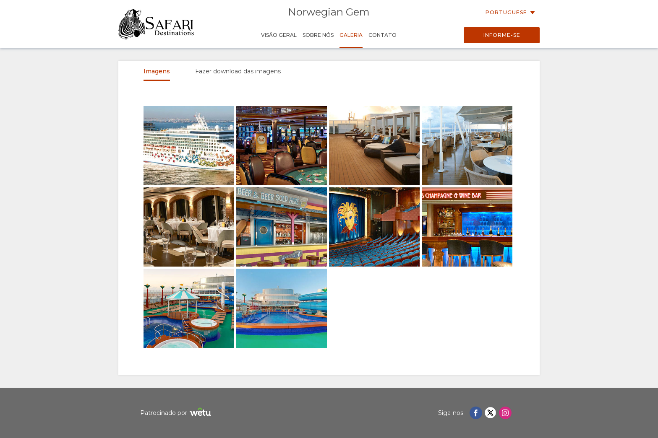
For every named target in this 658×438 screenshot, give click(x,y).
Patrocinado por (176, 413)
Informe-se (501, 35)
